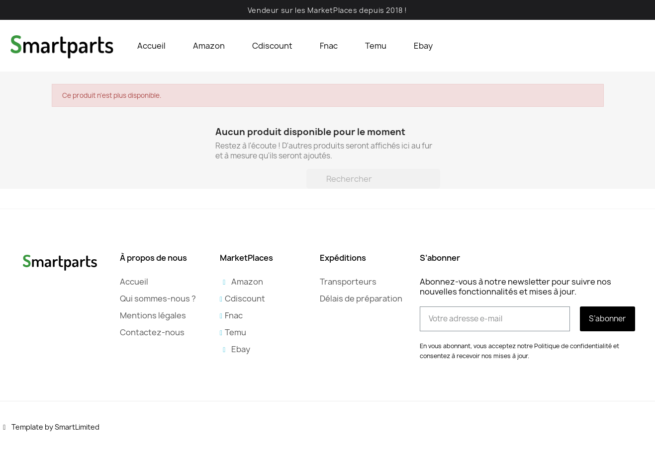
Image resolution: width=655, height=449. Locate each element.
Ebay (423, 45)
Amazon (209, 45)
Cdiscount (272, 45)
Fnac (329, 45)
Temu (375, 45)
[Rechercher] (373, 179)
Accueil (151, 45)
